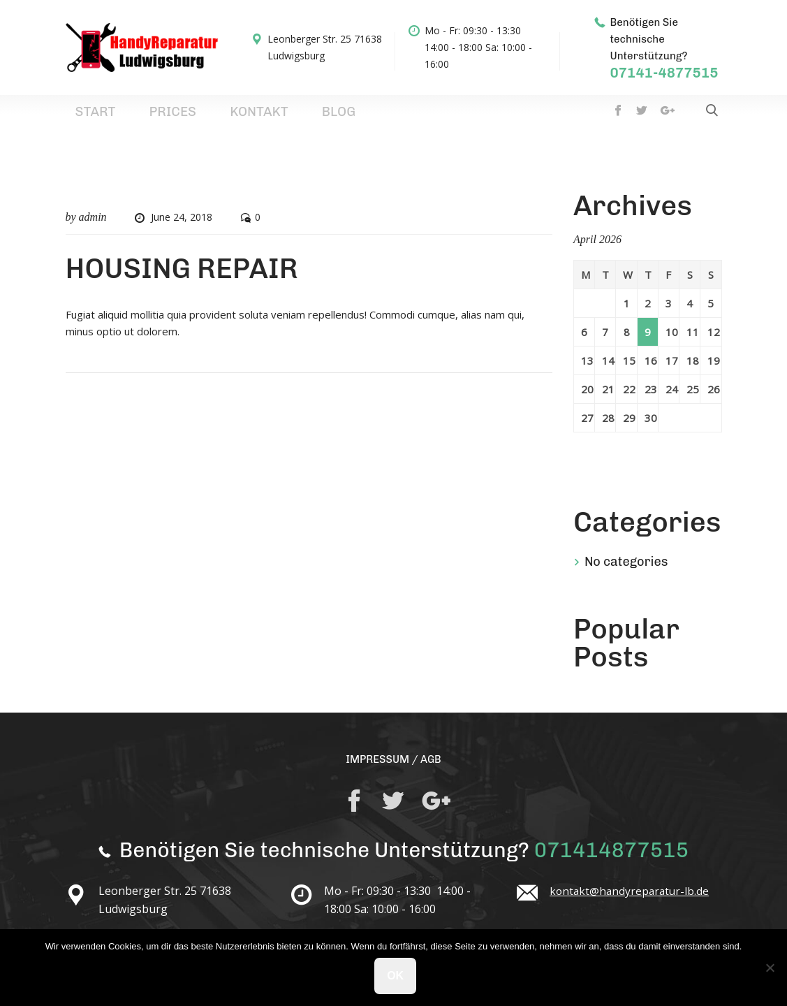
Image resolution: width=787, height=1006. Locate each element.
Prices (134, 117)
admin (93, 227)
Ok (397, 977)
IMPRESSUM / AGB (393, 768)
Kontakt (192, 117)
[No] (770, 968)
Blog (245, 117)
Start (83, 117)
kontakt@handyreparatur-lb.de (631, 901)
